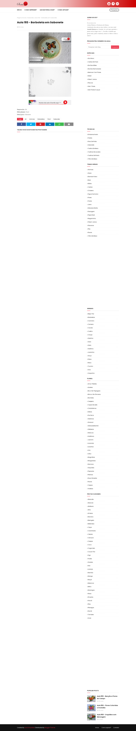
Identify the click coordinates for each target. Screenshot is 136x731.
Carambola (92, 531)
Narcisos (91, 464)
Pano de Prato (92, 141)
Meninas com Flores (94, 72)
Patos (89, 359)
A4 (25, 119)
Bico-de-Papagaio (94, 391)
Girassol (90, 422)
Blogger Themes (50, 727)
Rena (89, 363)
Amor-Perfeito (92, 384)
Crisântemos (92, 408)
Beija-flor (91, 314)
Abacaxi (90, 503)
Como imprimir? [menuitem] (30, 10)
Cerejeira (91, 401)
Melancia (91, 583)
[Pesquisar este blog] (99, 47)
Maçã (90, 580)
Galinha (90, 338)
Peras (89, 593)
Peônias (90, 475)
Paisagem (91, 211)
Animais (32, 119)
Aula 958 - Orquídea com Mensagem (106, 716)
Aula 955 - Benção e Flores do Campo (107, 697)
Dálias (90, 412)
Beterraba (91, 524)
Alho (89, 510)
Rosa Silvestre (92, 478)
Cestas (90, 187)
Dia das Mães (92, 65)
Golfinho (90, 349)
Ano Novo (91, 58)
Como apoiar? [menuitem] (63, 10)
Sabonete (30, 18)
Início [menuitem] (19, 10)
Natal (89, 76)
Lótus (89, 454)
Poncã (90, 600)
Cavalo (90, 328)
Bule (89, 180)
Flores (90, 197)
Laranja (90, 569)
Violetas (90, 489)
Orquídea (91, 468)
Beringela (91, 520)
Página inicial (21, 18)
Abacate (91, 499)
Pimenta (90, 597)
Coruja (90, 335)
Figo (89, 555)
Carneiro (91, 324)
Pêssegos (91, 607)
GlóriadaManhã (93, 426)
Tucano (90, 366)
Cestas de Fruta (93, 62)
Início (97, 727)
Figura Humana (93, 194)
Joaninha (91, 352)
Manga (90, 576)
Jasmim (90, 440)
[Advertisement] (111, 109)
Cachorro (91, 321)
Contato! (116, 727)
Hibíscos (91, 433)
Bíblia (90, 183)
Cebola (90, 534)
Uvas (89, 618)
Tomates (91, 614)
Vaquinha (91, 373)
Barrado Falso (92, 176)
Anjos (89, 173)
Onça (89, 356)
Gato (89, 345)
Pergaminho (92, 218)
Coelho (90, 331)
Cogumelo (91, 548)
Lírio (89, 450)
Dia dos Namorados (94, 69)
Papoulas (91, 471)
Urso (89, 370)
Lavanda (91, 443)
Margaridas (92, 461)
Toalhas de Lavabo (94, 152)
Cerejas (90, 541)
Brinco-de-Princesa (94, 394)
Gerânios (91, 419)
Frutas (90, 201)
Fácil (49, 119)
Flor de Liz (91, 415)
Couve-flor (91, 552)
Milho (89, 587)
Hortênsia (91, 436)
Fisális (90, 559)
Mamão (90, 573)
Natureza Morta (93, 208)
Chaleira (91, 190)
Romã (90, 611)
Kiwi (89, 566)
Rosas (90, 232)
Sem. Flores (91, 86)
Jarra (89, 204)
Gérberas (91, 429)
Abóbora (91, 506)
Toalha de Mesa (93, 148)
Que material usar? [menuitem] (47, 10)
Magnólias (91, 457)
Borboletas (41, 119)
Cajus (90, 527)
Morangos (91, 590)
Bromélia (91, 398)
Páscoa (90, 83)
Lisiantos (91, 447)
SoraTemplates (30, 727)
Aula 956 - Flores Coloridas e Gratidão (107, 706)
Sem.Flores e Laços (94, 90)
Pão (89, 229)
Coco (89, 545)
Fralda (90, 138)
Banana (90, 517)
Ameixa (90, 513)
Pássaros (91, 225)
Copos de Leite (92, 405)
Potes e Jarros (92, 79)
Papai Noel (91, 215)
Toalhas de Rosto (93, 155)
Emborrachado (93, 134)
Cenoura (91, 538)
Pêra (89, 604)
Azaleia (90, 387)
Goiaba (90, 562)
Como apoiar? (106, 727)
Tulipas (90, 485)
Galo (89, 342)
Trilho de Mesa (92, 159)
